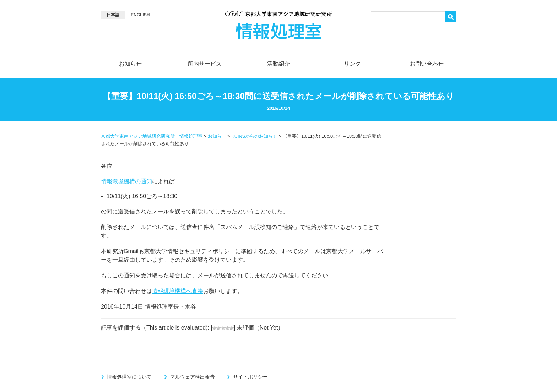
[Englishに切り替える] (140, 15)
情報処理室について (130, 377)
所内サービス (205, 64)
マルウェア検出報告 (193, 377)
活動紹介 (278, 64)
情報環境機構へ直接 (177, 291)
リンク (352, 64)
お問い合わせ (427, 64)
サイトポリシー (250, 377)
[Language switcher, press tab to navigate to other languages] (113, 15)
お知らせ (130, 64)
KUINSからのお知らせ (254, 136)
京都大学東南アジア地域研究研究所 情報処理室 (151, 136)
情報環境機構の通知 (126, 181)
